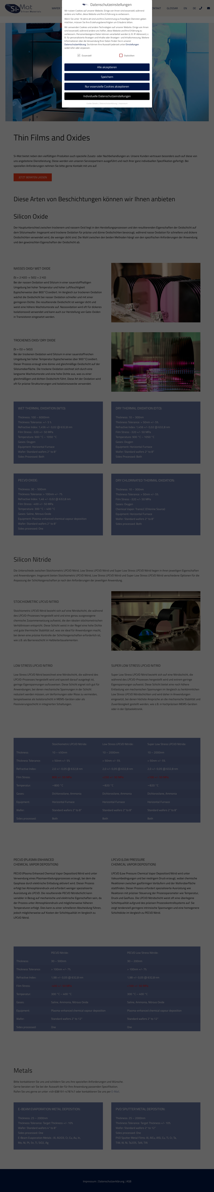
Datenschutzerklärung (75, 44)
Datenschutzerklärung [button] (108, 103)
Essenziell (84, 55)
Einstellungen (132, 44)
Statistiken (127, 55)
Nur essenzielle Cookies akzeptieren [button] (107, 86)
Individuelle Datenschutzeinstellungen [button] (107, 96)
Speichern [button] (107, 76)
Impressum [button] (123, 103)
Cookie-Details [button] (92, 103)
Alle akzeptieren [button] (107, 67)
